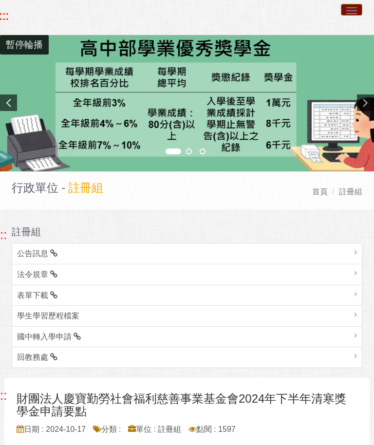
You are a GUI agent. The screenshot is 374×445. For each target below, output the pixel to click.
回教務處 (37, 357)
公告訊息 (37, 253)
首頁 (320, 191)
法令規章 (37, 274)
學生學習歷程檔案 (48, 316)
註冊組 (350, 191)
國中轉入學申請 (49, 337)
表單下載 (37, 295)
